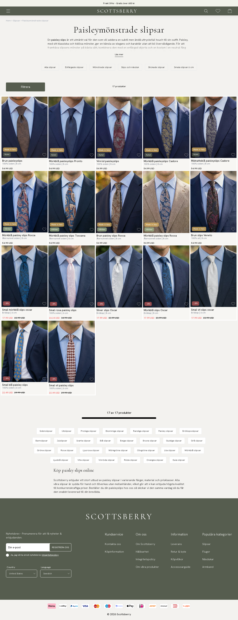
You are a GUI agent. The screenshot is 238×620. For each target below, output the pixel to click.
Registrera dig (60, 547)
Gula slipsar (179, 460)
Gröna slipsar (44, 450)
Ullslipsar (66, 431)
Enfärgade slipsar (74, 67)
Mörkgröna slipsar (118, 450)
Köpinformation (114, 551)
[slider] (119, 3)
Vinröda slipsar (107, 460)
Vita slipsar (83, 460)
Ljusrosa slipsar (91, 450)
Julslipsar (62, 440)
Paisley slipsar (165, 431)
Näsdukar (208, 559)
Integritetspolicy (50, 554)
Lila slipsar (169, 450)
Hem (8, 20)
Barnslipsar (42, 440)
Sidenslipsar (46, 431)
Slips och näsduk (130, 67)
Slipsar (16, 20)
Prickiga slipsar (88, 431)
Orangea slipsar (155, 460)
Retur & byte (178, 551)
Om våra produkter (147, 567)
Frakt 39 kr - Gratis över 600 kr (119, 3)
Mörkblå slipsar (193, 450)
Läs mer (119, 54)
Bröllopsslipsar (190, 431)
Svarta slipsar (83, 440)
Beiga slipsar (127, 440)
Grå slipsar (196, 440)
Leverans (176, 544)
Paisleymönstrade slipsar (35, 20)
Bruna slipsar (150, 440)
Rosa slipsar (67, 450)
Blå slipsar (105, 440)
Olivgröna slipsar (146, 450)
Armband (207, 567)
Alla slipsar (50, 67)
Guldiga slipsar (174, 440)
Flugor (206, 551)
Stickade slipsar (156, 67)
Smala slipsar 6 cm (184, 67)
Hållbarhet (142, 551)
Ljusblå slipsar (60, 460)
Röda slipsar (130, 460)
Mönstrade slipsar (102, 67)
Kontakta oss (113, 544)
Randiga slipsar (141, 431)
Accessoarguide (180, 567)
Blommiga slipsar (115, 431)
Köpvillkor (177, 559)
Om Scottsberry (145, 544)
